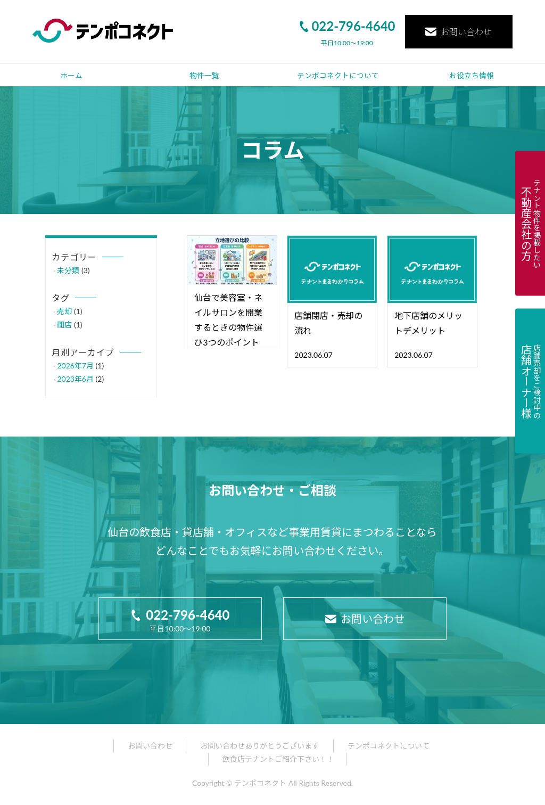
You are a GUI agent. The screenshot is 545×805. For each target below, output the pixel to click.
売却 (64, 311)
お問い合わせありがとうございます (259, 745)
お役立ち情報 (471, 75)
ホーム (71, 75)
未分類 (68, 270)
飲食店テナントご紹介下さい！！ (278, 758)
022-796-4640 (347, 26)
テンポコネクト (260, 782)
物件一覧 (204, 75)
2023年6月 (75, 378)
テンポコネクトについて (338, 75)
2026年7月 (75, 365)
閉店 (64, 324)
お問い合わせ (458, 31)
